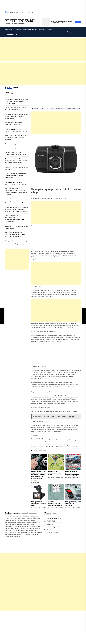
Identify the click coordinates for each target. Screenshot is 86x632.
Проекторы (42, 29)
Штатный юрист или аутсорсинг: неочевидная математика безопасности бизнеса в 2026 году (16, 201)
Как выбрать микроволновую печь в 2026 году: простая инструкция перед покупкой (16, 93)
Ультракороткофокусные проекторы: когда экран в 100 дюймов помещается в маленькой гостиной (16, 191)
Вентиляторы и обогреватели (22, 29)
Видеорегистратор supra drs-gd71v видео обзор (38, 503)
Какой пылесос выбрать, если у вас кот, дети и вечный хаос (15, 109)
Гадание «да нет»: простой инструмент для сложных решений (16, 130)
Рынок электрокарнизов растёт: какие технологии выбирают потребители (15, 175)
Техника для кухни (12, 34)
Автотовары (8, 29)
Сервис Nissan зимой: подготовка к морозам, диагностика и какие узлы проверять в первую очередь (38, 474)
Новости (34, 29)
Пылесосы (50, 29)
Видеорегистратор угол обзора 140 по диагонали (73, 503)
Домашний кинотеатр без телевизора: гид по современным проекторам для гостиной (16, 161)
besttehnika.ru (19, 21)
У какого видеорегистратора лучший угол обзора (55, 503)
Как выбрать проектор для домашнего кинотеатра (13, 123)
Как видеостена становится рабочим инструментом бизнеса (15, 183)
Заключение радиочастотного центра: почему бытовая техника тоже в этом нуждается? (15, 234)
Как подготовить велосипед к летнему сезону (55, 473)
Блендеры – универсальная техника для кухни (16, 168)
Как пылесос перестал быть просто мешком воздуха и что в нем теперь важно (16, 116)
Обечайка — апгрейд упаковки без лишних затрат (16, 227)
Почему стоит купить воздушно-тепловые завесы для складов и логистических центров (15, 146)
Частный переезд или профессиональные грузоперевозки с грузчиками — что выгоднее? (15, 218)
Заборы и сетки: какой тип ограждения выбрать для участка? (16, 153)
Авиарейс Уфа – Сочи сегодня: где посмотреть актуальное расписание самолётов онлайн (16, 243)
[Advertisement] (43, 49)
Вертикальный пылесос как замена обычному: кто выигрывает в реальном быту (16, 101)
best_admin (34, 196)
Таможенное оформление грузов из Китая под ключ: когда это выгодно (15, 137)
